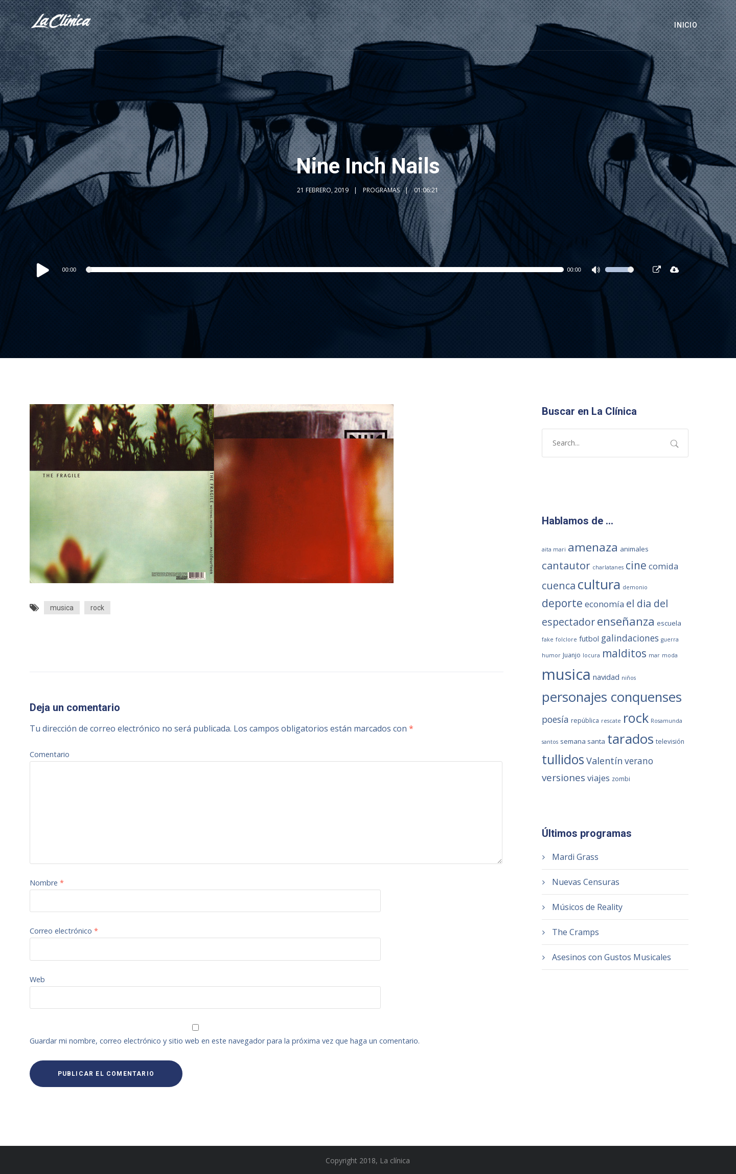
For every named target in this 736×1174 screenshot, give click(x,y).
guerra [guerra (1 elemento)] (670, 639)
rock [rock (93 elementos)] (636, 717)
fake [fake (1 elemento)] (548, 639)
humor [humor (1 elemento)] (551, 655)
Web (37, 979)
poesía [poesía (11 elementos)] (555, 719)
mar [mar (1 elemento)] (654, 655)
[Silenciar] (597, 271)
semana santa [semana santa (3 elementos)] (582, 741)
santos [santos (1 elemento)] (550, 741)
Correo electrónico (64, 931)
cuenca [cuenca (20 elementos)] (559, 585)
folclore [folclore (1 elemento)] (566, 639)
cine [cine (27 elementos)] (636, 565)
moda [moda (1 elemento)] (670, 655)
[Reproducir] (43, 269)
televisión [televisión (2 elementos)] (670, 741)
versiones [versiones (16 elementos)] (563, 777)
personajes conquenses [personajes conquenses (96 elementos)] (612, 697)
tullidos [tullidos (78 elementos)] (563, 759)
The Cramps (575, 932)
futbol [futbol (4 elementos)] (589, 639)
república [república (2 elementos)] (585, 720)
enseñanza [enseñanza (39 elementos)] (626, 621)
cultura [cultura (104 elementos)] (599, 584)
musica (62, 608)
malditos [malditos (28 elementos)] (624, 653)
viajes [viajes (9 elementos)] (598, 778)
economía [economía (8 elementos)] (604, 604)
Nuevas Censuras (585, 882)
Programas (381, 190)
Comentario (50, 754)
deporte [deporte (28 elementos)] (562, 603)
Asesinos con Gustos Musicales (611, 957)
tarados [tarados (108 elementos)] (630, 738)
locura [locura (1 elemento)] (591, 655)
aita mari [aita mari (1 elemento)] (554, 549)
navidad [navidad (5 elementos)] (606, 677)
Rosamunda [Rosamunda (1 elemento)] (666, 720)
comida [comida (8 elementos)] (663, 566)
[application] (334, 269)
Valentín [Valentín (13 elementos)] (604, 761)
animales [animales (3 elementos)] (634, 548)
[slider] (326, 269)
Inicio (685, 25)
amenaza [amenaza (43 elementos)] (593, 547)
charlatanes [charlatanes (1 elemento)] (608, 567)
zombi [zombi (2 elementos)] (621, 778)
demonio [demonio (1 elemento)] (635, 587)
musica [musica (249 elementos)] (566, 674)
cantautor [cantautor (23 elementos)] (566, 565)
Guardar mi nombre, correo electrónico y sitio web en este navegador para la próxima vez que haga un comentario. (225, 1041)
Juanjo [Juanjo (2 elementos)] (572, 655)
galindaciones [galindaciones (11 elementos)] (630, 638)
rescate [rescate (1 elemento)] (611, 720)
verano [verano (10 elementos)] (639, 761)
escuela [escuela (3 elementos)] (669, 623)
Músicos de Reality (587, 907)
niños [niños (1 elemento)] (629, 677)
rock (97, 608)
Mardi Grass (575, 856)
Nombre (47, 883)
